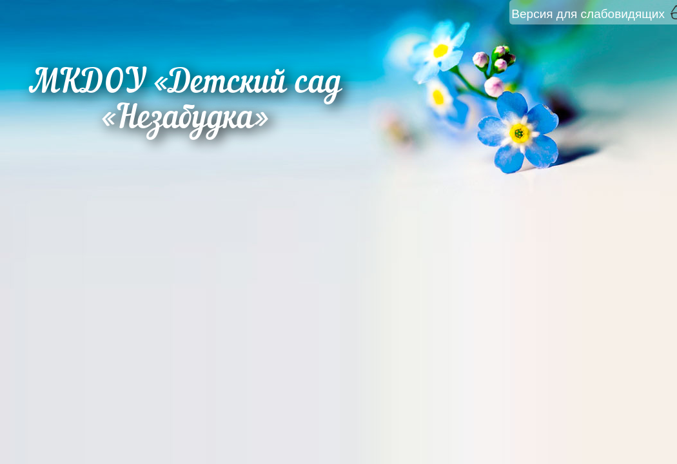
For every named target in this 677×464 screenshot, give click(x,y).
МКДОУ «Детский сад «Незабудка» (185, 102)
